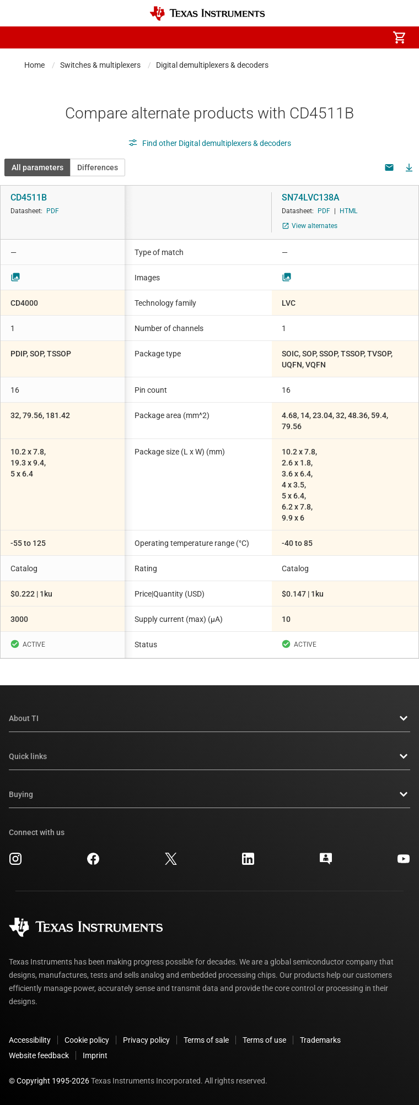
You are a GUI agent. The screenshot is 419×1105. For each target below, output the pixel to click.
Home (34, 65)
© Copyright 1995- (49, 1080)
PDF (52, 211)
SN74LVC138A (311, 197)
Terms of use (264, 1040)
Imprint (95, 1055)
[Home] (207, 13)
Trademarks (320, 1040)
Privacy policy (146, 1040)
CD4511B (28, 197)
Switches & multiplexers (100, 65)
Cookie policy (87, 1040)
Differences (97, 167)
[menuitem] (306, 37)
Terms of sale (206, 1040)
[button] (19, 37)
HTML (348, 211)
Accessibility (30, 1040)
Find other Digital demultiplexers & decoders (209, 143)
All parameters (37, 167)
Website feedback (39, 1055)
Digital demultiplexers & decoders (212, 65)
